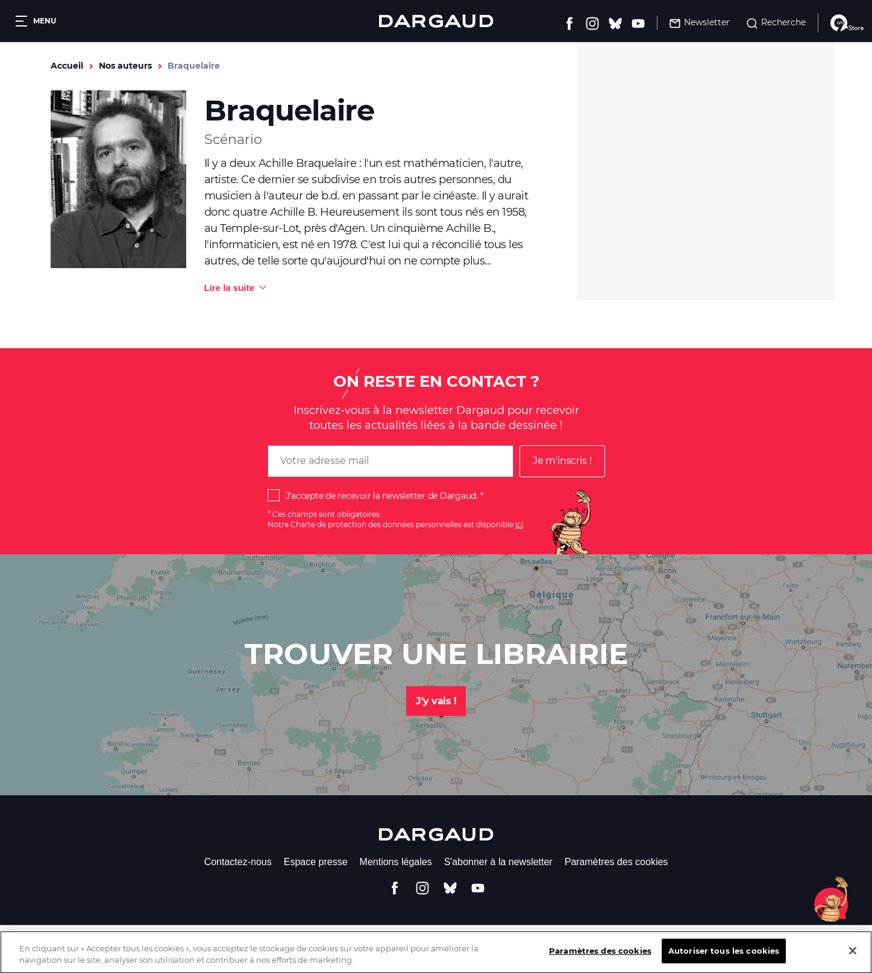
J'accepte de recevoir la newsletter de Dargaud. (382, 495)
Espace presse (316, 862)
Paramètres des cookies (616, 862)
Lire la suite (229, 288)
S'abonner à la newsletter (498, 862)
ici (519, 524)
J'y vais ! (436, 701)
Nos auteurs (125, 65)
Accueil (67, 65)
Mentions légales (396, 862)
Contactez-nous (238, 862)
